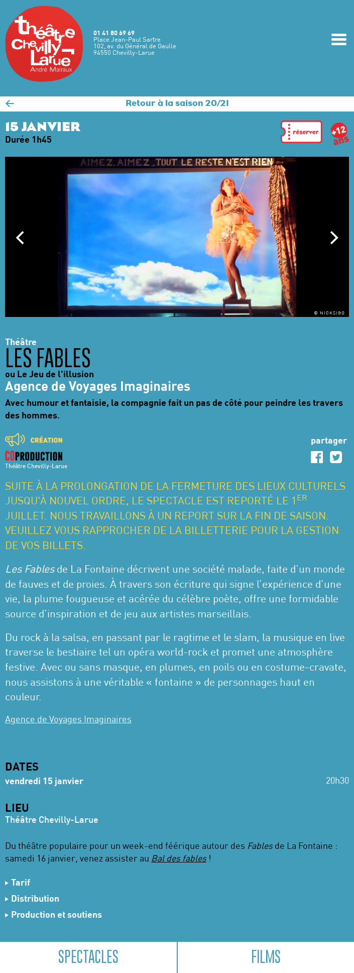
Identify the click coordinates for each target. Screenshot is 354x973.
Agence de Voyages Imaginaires (68, 720)
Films (266, 957)
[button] (301, 134)
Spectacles (88, 957)
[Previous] (21, 238)
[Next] (333, 238)
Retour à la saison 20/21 (177, 103)
